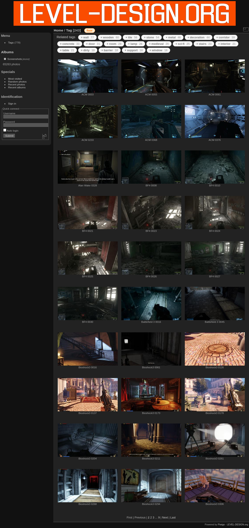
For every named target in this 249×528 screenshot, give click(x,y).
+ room (114, 43)
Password (9, 121)
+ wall (87, 37)
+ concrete (70, 43)
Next (165, 517)
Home (58, 30)
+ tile (131, 37)
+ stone (151, 37)
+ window (158, 50)
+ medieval (159, 43)
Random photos (17, 81)
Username (9, 113)
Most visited (15, 78)
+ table (67, 50)
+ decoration (198, 37)
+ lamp (135, 43)
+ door (93, 43)
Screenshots (14, 58)
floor (90, 30)
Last (172, 517)
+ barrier (109, 50)
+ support (134, 50)
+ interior (226, 43)
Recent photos (16, 84)
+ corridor (225, 37)
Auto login (10, 130)
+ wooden (110, 37)
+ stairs (203, 43)
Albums (7, 52)
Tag (69, 30)
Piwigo (221, 524)
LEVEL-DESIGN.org (237, 524)
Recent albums (17, 87)
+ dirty (88, 50)
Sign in (12, 103)
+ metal (173, 37)
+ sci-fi (182, 43)
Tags (11, 42)
